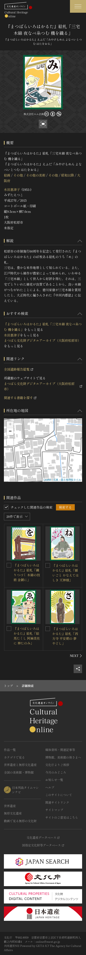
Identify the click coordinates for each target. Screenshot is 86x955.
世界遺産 (10, 806)
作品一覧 (10, 750)
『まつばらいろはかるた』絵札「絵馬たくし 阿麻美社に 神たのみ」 (27, 635)
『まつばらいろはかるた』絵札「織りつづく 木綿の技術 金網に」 (27, 572)
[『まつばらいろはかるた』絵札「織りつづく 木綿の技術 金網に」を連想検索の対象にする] (9, 565)
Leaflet (47, 479)
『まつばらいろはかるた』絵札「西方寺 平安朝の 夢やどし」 (65, 636)
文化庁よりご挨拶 (57, 765)
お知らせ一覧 (54, 780)
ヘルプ (49, 787)
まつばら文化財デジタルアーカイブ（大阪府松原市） (42, 340)
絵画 (7, 175)
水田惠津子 (12, 189)
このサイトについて (58, 795)
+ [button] (10, 424)
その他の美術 (35, 175)
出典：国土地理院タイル (67, 479)
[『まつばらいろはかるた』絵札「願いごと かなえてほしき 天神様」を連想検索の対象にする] (47, 565)
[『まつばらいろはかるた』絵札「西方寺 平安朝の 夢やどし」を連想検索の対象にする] (47, 628)
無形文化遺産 (13, 813)
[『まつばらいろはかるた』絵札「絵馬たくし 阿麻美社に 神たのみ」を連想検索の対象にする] (9, 628)
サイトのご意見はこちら (61, 817)
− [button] (10, 431)
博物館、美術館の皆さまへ (63, 757)
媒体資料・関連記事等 (60, 750)
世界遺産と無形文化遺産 (20, 765)
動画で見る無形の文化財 (20, 821)
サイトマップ (54, 810)
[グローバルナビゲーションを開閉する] (78, 6)
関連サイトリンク (57, 802)
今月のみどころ (55, 772)
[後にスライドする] (76, 655)
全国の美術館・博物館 (19, 772)
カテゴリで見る (14, 757)
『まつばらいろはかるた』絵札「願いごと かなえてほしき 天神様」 (65, 572)
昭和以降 (67, 175)
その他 (18, 175)
